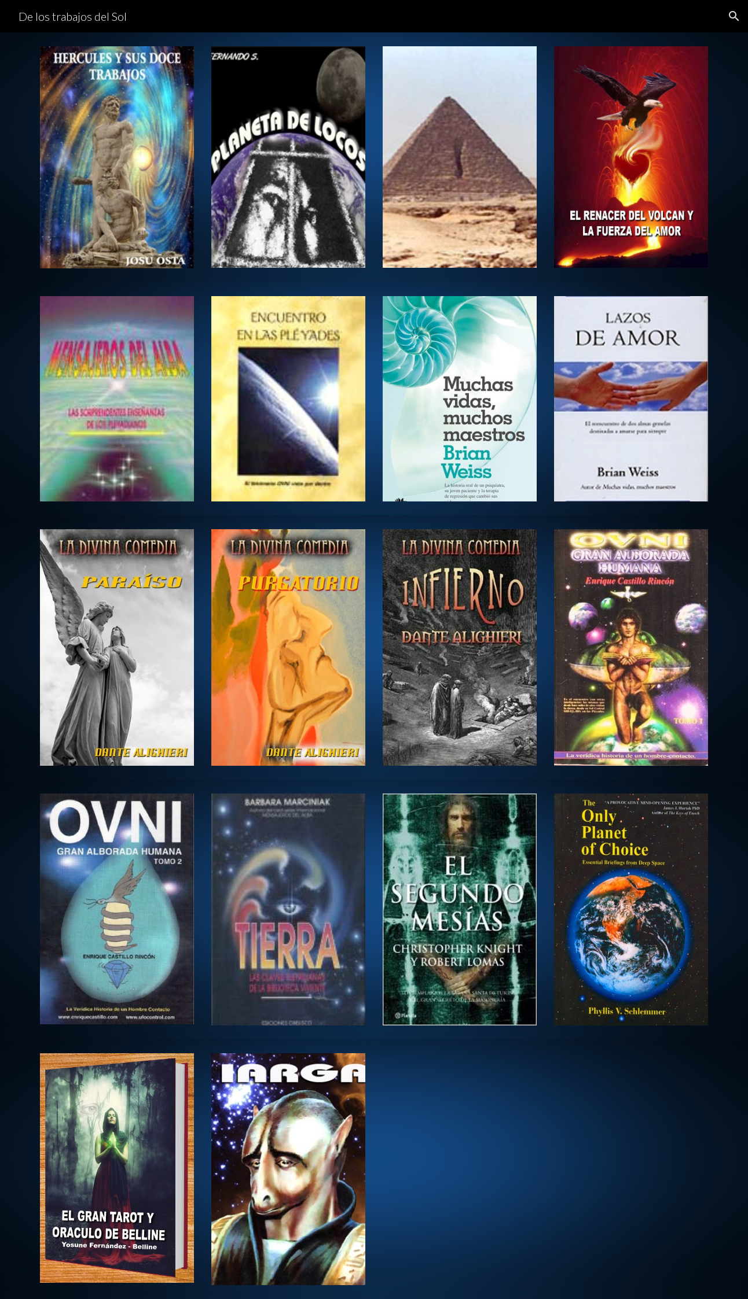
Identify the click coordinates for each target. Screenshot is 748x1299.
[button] (734, 16)
